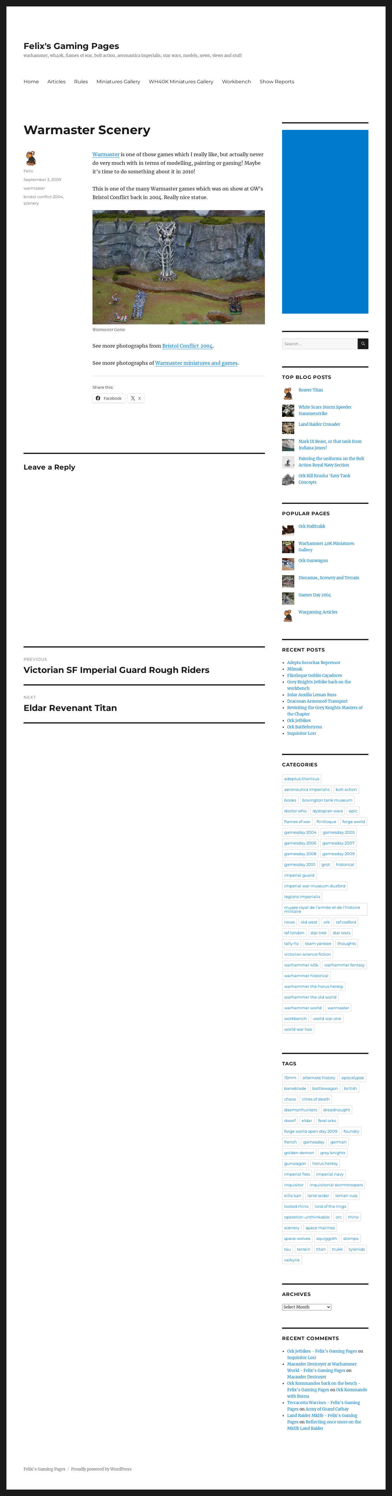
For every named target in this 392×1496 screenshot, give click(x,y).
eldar (307, 1120)
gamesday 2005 (339, 832)
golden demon (299, 1152)
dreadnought (336, 1109)
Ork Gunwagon (313, 560)
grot (326, 864)
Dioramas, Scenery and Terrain (329, 577)
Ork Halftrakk (312, 526)
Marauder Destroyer (306, 1377)
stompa (351, 1238)
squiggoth (326, 1238)
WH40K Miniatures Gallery (181, 82)
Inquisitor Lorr (301, 733)
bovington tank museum (327, 800)
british (350, 1088)
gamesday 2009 (338, 853)
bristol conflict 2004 (43, 196)
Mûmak (294, 669)
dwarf (290, 1120)
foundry (351, 1131)
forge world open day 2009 (310, 1131)
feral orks (327, 1120)
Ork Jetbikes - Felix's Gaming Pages (322, 1351)
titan (321, 1249)
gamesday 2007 (338, 843)
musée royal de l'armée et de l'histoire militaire (322, 909)
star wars (341, 932)
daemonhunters (300, 1109)
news (289, 922)
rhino (353, 1217)
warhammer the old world (310, 997)
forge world (353, 821)
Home (31, 82)
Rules (81, 82)
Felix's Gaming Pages (71, 46)
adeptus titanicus (301, 778)
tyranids (357, 1249)
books (290, 800)
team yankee (318, 943)
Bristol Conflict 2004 (187, 346)
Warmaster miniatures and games (196, 363)
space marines (320, 1227)
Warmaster (105, 154)
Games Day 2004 (315, 595)
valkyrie (292, 1259)
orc (339, 1217)
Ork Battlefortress (304, 727)
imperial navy (330, 1174)
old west (309, 922)
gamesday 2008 (300, 853)
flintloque (326, 821)
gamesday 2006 (300, 843)
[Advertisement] (326, 222)
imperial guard (299, 875)
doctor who (295, 810)
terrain (303, 1249)
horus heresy (325, 1163)
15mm (290, 1077)
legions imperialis (302, 896)
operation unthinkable (307, 1217)
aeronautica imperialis (307, 789)
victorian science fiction (307, 954)
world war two (298, 1029)
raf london (294, 932)
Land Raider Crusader (319, 424)
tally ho (291, 943)
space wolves (297, 1238)
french (290, 1141)
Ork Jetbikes (299, 720)
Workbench (236, 82)
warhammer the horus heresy (313, 986)
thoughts (346, 943)
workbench (295, 1018)
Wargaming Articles (318, 612)
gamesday (313, 1141)
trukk (337, 1249)
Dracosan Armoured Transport (317, 701)
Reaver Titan (311, 390)
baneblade (295, 1088)
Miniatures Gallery (118, 82)
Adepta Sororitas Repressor (314, 662)
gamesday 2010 (299, 864)
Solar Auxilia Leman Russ (312, 694)
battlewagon (325, 1088)
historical (345, 864)
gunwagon (295, 1163)
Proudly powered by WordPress (101, 1469)
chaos (290, 1099)
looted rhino (296, 1206)
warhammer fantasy (344, 964)
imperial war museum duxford (314, 885)
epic (353, 810)
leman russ (346, 1195)
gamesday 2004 (300, 832)
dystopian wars (328, 810)
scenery (31, 203)
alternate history (319, 1077)
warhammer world (303, 1007)
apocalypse (352, 1077)
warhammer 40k (301, 964)
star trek (319, 932)
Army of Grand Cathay (327, 1409)
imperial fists (297, 1174)
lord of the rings (330, 1206)
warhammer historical (306, 975)
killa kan (292, 1195)
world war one (327, 1018)
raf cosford (346, 922)
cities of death (316, 1099)
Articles (56, 82)
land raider (318, 1195)
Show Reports (277, 82)
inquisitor (293, 1184)
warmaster (34, 188)
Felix (28, 170)
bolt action (346, 789)
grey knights (332, 1152)
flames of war (297, 821)
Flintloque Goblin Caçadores (314, 675)
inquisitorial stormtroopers (336, 1184)
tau (287, 1249)
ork (326, 922)
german (338, 1141)
